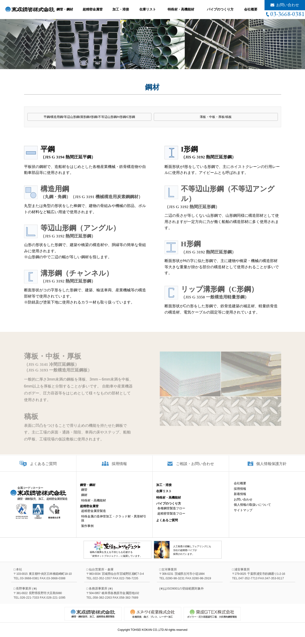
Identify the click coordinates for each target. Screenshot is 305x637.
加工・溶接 (120, 9)
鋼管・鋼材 (64, 9)
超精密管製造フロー (171, 518)
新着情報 (240, 498)
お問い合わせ (287, 5)
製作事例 (87, 530)
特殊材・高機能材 (181, 9)
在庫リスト (147, 9)
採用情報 (119, 467)
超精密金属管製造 (93, 515)
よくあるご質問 (43, 467)
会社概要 (250, 9)
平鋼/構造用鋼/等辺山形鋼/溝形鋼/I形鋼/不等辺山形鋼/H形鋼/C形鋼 (89, 117)
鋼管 (84, 494)
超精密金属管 (93, 9)
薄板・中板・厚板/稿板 (216, 117)
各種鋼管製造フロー (171, 512)
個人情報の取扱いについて (252, 509)
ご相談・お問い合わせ (195, 467)
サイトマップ (243, 514)
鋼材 (84, 499)
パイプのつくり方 (220, 9)
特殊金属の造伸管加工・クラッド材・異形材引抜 (113, 522)
